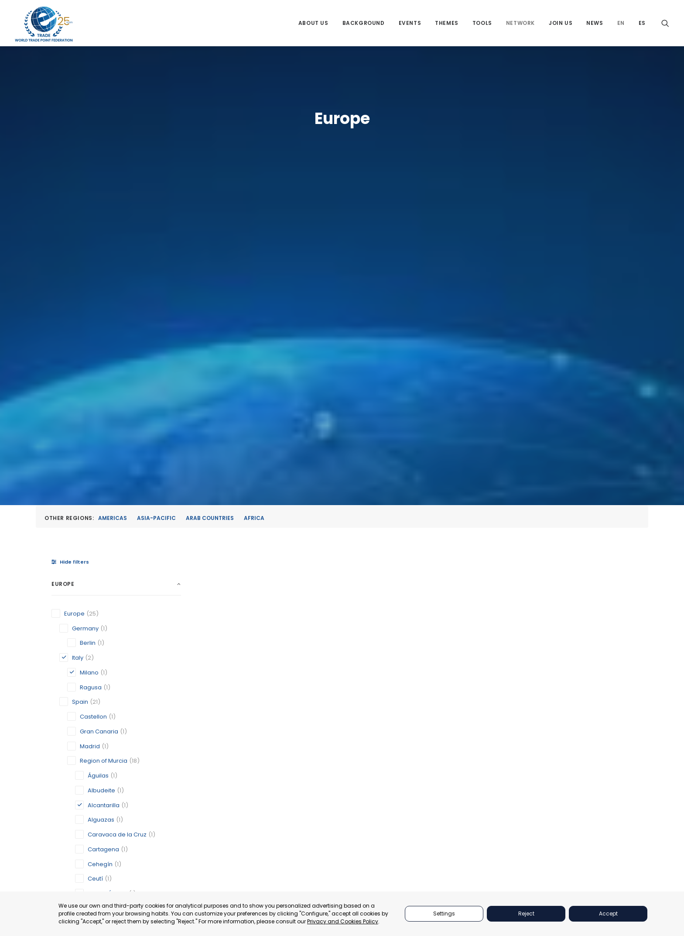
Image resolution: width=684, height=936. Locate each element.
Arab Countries (210, 203)
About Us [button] (313, 23)
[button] (665, 23)
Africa (254, 203)
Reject (526, 913)
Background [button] (363, 23)
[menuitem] (313, 23)
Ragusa (543, 590)
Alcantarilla (232, 590)
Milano (328, 590)
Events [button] (410, 23)
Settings (444, 913)
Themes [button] (446, 23)
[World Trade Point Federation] (44, 24)
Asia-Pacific (156, 203)
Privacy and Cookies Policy (342, 921)
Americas (112, 203)
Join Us (560, 23)
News (594, 23)
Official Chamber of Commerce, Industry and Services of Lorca (461, 583)
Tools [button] (482, 23)
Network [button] (520, 23)
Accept (608, 913)
